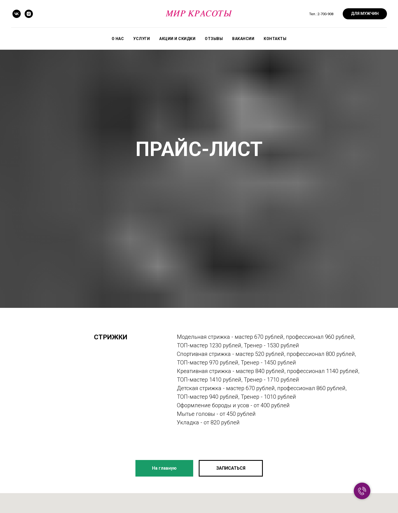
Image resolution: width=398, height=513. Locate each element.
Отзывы (214, 38)
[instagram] (29, 14)
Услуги (141, 38)
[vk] (16, 14)
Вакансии (243, 38)
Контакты (275, 38)
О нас (118, 38)
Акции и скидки (177, 38)
